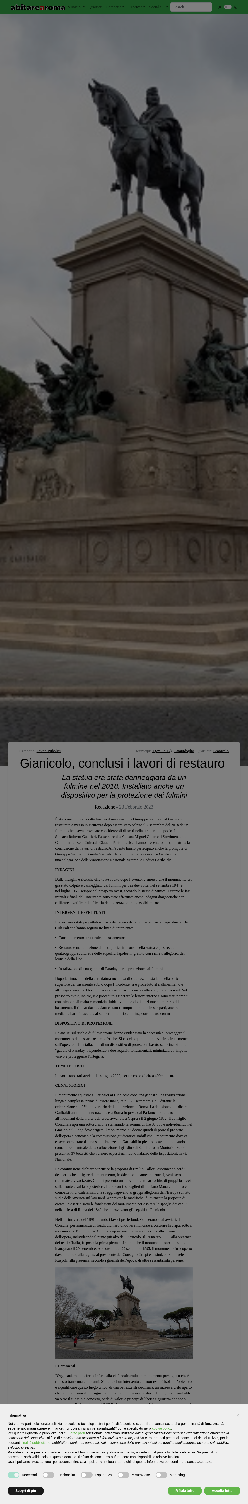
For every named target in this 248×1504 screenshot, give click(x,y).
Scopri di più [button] (26, 1491)
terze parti (77, 1433)
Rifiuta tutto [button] (184, 1491)
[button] (238, 1415)
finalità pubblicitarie (36, 1442)
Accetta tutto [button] (222, 1491)
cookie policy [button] (161, 1428)
